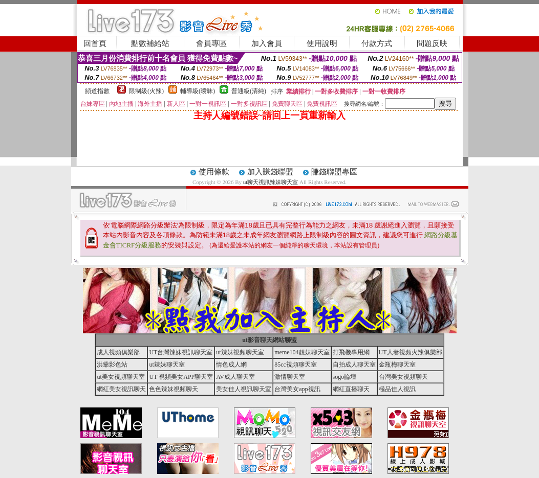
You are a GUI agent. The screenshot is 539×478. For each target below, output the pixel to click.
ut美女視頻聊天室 (120, 376)
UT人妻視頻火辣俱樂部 (410, 352)
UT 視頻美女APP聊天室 (181, 376)
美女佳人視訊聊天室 (243, 389)
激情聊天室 (289, 376)
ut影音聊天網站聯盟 (269, 340)
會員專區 (211, 43)
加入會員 (266, 43)
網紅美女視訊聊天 (121, 389)
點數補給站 (150, 43)
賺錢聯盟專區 (334, 172)
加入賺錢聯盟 (270, 172)
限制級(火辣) (146, 91)
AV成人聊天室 (235, 376)
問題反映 (432, 43)
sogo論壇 (345, 376)
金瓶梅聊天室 (397, 364)
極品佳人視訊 (397, 389)
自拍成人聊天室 (354, 364)
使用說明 (322, 43)
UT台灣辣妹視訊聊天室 (180, 352)
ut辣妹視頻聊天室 (240, 352)
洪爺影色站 (112, 364)
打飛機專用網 (351, 352)
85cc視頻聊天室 (295, 364)
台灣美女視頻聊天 (403, 376)
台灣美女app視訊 (297, 389)
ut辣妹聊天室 (166, 364)
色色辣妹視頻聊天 (173, 389)
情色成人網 (231, 364)
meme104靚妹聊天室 (301, 352)
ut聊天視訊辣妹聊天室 (270, 182)
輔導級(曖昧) (197, 91)
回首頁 (94, 43)
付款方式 (376, 43)
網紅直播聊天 (351, 389)
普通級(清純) (248, 91)
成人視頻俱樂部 (118, 352)
